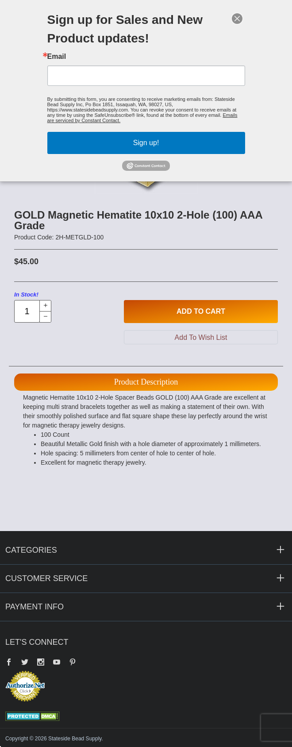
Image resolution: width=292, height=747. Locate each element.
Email (56, 56)
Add (201, 311)
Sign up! (146, 142)
